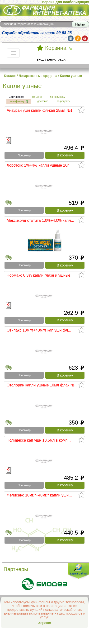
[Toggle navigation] (13, 53)
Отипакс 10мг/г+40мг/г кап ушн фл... (39, 330)
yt (85, 38)
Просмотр (24, 155)
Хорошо (44, 623)
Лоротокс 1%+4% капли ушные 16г (38, 165)
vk (71, 38)
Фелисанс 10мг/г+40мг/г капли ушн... (39, 495)
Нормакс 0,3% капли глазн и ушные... (40, 275)
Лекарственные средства (38, 76)
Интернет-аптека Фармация (44, 10)
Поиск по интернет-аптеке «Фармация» (27, 24)
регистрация (57, 59)
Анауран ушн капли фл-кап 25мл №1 (40, 110)
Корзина (55, 48)
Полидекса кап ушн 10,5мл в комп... (39, 440)
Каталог (10, 76)
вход (40, 59)
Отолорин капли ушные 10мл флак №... (42, 385)
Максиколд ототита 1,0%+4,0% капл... (40, 220)
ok (78, 38)
